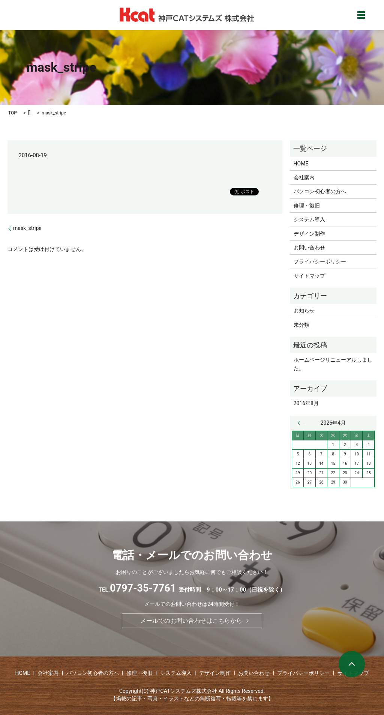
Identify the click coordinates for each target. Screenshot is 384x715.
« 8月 (300, 422)
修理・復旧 (307, 206)
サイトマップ (309, 276)
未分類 (301, 325)
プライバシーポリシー (320, 261)
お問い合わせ (309, 248)
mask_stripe (27, 228)
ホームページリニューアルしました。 (333, 364)
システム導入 (309, 219)
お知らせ (304, 311)
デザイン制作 (309, 234)
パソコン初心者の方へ (320, 191)
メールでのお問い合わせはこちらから (191, 620)
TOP (12, 113)
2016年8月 (306, 403)
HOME (301, 164)
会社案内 (304, 177)
